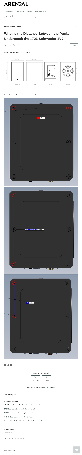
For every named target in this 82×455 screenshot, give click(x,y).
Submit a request (49, 387)
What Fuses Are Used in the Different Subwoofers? (22, 405)
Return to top (10, 394)
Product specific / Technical (24, 11)
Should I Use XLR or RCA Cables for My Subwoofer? (23, 421)
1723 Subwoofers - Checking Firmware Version (20, 413)
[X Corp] (8, 365)
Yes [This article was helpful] (35, 377)
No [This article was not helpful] (46, 377)
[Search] (20, 16)
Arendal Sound (8, 11)
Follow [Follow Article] (74, 45)
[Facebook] (5, 365)
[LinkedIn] (11, 365)
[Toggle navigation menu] (74, 4)
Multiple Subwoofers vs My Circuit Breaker (19, 417)
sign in (11, 438)
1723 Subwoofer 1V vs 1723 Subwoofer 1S (19, 409)
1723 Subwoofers (40, 11)
